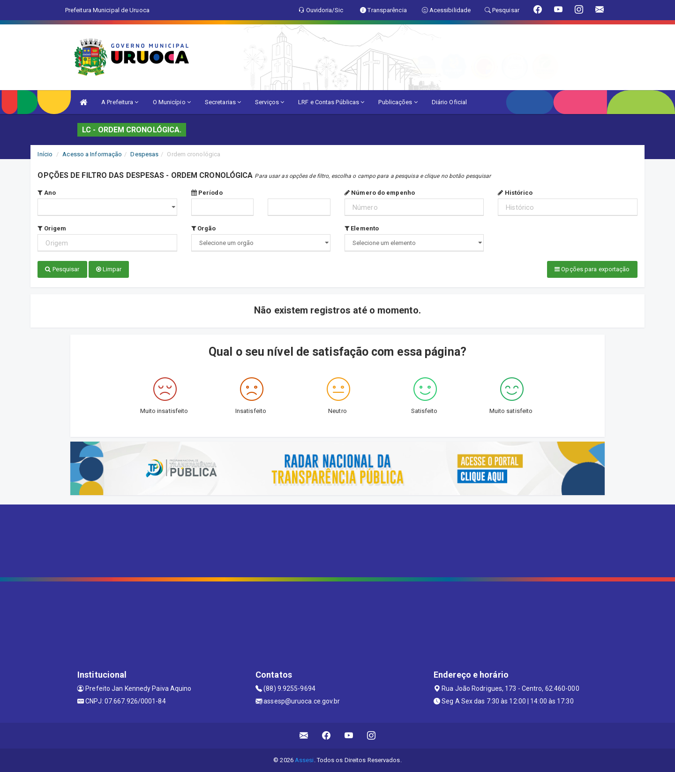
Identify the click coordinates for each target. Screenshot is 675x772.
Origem (52, 228)
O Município (172, 102)
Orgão (203, 228)
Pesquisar (62, 269)
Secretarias (223, 102)
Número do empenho (380, 192)
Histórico (515, 192)
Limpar (109, 269)
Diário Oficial (449, 102)
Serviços (269, 102)
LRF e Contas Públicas (331, 102)
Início (45, 154)
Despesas (144, 154)
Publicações (397, 102)
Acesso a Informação (92, 154)
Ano (47, 192)
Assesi (304, 760)
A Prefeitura (119, 102)
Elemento (362, 228)
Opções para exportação (592, 269)
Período (207, 192)
